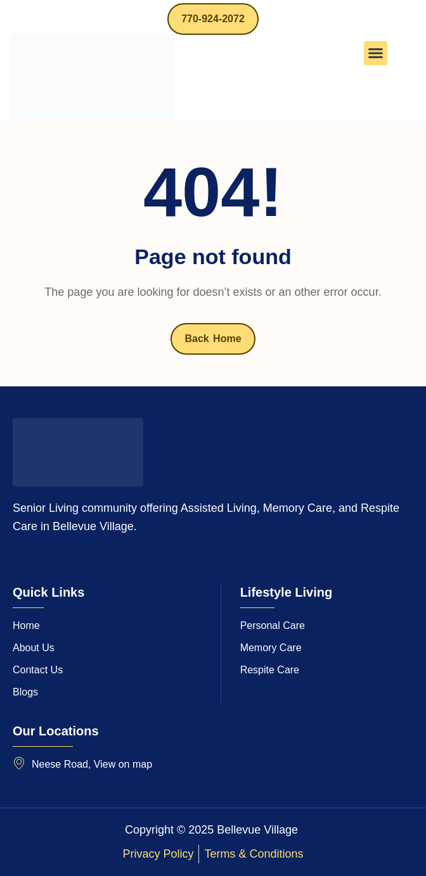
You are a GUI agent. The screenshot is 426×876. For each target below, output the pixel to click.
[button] (376, 53)
